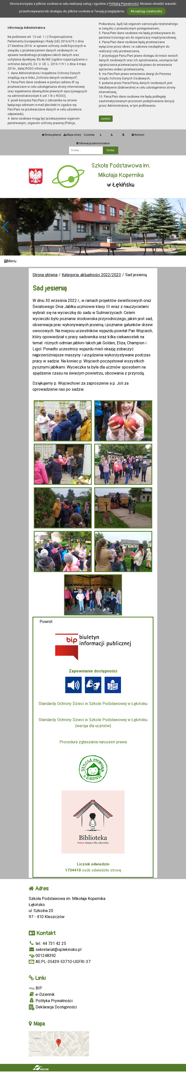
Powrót (46, 621)
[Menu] (93, 261)
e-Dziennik (42, 994)
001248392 (42, 955)
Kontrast (138, 134)
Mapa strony (72, 134)
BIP (35, 988)
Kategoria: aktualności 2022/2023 (91, 274)
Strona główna (51, 134)
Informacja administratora (93, 143)
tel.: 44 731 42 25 (47, 943)
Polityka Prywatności (51, 1000)
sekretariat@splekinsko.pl (55, 949)
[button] (180, 226)
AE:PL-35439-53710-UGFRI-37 (59, 961)
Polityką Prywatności (124, 4)
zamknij (105, 118)
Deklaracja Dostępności (53, 1007)
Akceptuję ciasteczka (146, 11)
